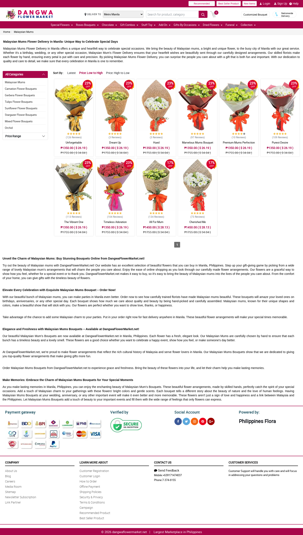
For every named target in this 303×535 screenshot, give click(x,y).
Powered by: (248, 412)
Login (264, 3)
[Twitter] (186, 420)
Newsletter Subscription (20, 496)
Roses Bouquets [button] (87, 25)
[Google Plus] (211, 420)
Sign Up (280, 3)
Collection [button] (248, 25)
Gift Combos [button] (129, 25)
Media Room (13, 486)
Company (12, 462)
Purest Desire (280, 142)
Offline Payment (90, 486)
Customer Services (243, 462)
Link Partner (13, 502)
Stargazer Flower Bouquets (21, 115)
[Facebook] (178, 420)
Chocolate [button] (109, 25)
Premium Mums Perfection (239, 142)
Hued (156, 142)
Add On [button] (164, 25)
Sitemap (10, 491)
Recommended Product (95, 512)
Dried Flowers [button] (212, 25)
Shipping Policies (90, 491)
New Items (249, 3)
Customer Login (90, 475)
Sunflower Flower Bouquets (21, 108)
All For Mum (156, 222)
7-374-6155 (169, 479)
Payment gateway (18, 412)
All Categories (14, 74)
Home (6, 31)
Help (294, 3)
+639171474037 (172, 474)
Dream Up (115, 142)
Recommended (202, 3)
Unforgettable (74, 142)
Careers (10, 481)
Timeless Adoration (115, 222)
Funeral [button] (232, 25)
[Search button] (203, 14)
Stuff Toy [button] (148, 25)
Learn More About (94, 462)
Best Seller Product (228, 3)
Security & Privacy (91, 496)
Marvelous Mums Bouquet (197, 142)
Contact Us (162, 462)
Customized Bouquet (255, 14)
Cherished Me (197, 222)
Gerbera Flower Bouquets (20, 95)
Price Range (13, 136)
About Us (11, 470)
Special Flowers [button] (62, 25)
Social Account (185, 412)
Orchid (9, 128)
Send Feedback (166, 470)
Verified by (118, 412)
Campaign (86, 507)
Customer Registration (94, 470)
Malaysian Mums (23, 31)
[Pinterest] (202, 420)
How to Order (88, 481)
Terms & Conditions (92, 502)
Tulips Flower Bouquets (19, 102)
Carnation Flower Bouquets (21, 89)
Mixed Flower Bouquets (19, 121)
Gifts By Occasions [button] (187, 25)
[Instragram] (194, 420)
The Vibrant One (73, 222)
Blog (8, 475)
